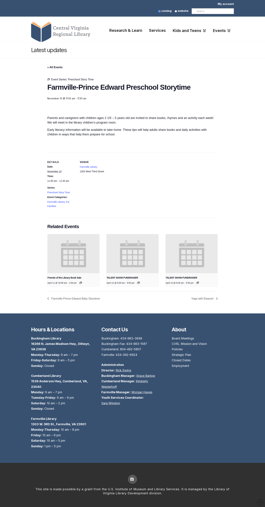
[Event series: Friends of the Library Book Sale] (80, 283)
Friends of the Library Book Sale (64, 277)
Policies (177, 349)
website (181, 11)
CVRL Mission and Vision (189, 344)
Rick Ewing (123, 370)
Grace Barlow (145, 376)
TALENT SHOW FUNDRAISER (122, 277)
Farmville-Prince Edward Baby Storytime (75, 298)
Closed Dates (181, 360)
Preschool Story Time (58, 192)
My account (226, 4)
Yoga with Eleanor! (202, 298)
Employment (180, 366)
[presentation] (73, 253)
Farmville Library (56, 202)
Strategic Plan (181, 355)
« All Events (55, 67)
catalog (165, 11)
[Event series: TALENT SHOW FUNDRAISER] (138, 283)
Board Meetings (183, 338)
